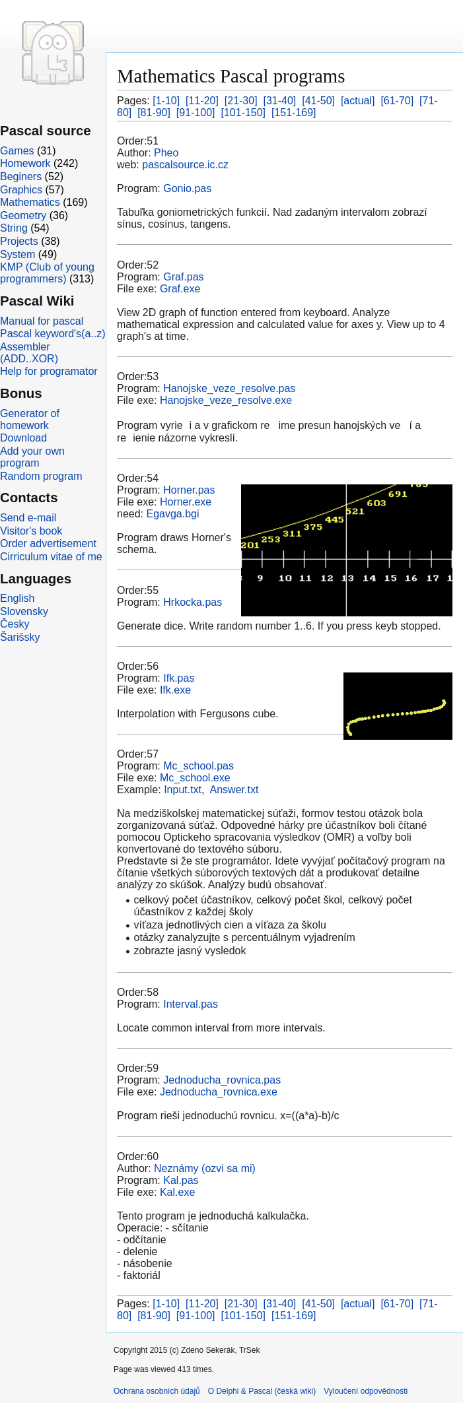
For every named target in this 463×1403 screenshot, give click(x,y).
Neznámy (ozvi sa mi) (205, 1168)
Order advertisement (48, 543)
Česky (14, 624)
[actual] (358, 100)
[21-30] (241, 100)
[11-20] (202, 100)
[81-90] (153, 112)
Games (17, 150)
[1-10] (166, 100)
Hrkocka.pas (192, 602)
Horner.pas (189, 490)
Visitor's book (31, 531)
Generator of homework (29, 419)
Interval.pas (190, 1004)
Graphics (21, 189)
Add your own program (32, 457)
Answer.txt (234, 789)
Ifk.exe (175, 690)
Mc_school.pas (198, 765)
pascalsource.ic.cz (185, 164)
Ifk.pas (178, 678)
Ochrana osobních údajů (157, 1391)
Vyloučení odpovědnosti (366, 1391)
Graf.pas (183, 276)
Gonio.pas (187, 188)
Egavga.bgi (172, 513)
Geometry (23, 215)
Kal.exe (177, 1192)
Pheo (166, 152)
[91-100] (195, 112)
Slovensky (24, 611)
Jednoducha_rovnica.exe (218, 1091)
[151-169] (293, 112)
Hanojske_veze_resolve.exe (226, 400)
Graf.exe (180, 288)
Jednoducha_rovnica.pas (222, 1080)
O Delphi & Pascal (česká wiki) (262, 1391)
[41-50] (318, 100)
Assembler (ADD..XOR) (29, 352)
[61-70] (396, 100)
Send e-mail (28, 517)
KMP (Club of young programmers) (47, 272)
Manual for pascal (41, 321)
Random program (41, 476)
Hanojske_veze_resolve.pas (229, 388)
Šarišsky (20, 637)
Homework (25, 163)
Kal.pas (180, 1180)
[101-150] (243, 112)
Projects (19, 241)
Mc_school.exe (195, 777)
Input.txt (182, 789)
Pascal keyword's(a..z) (53, 333)
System (17, 254)
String (14, 228)
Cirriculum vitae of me (51, 556)
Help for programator (49, 371)
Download (23, 437)
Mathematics (30, 202)
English (17, 598)
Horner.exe (185, 501)
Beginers (21, 176)
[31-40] (279, 100)
